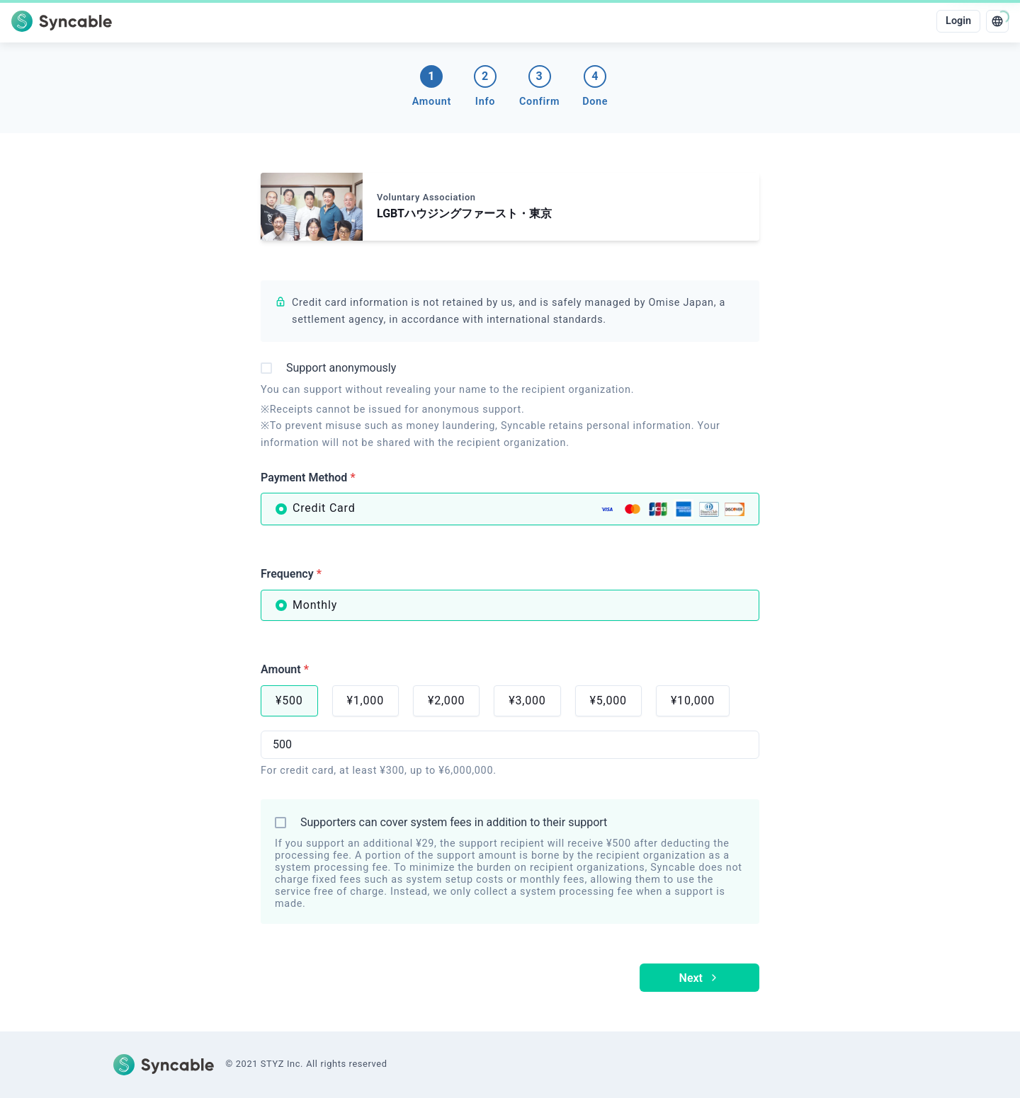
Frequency (291, 574)
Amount (285, 669)
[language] (997, 21)
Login (958, 21)
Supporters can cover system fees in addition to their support (453, 822)
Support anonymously (341, 367)
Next (699, 978)
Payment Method (308, 477)
